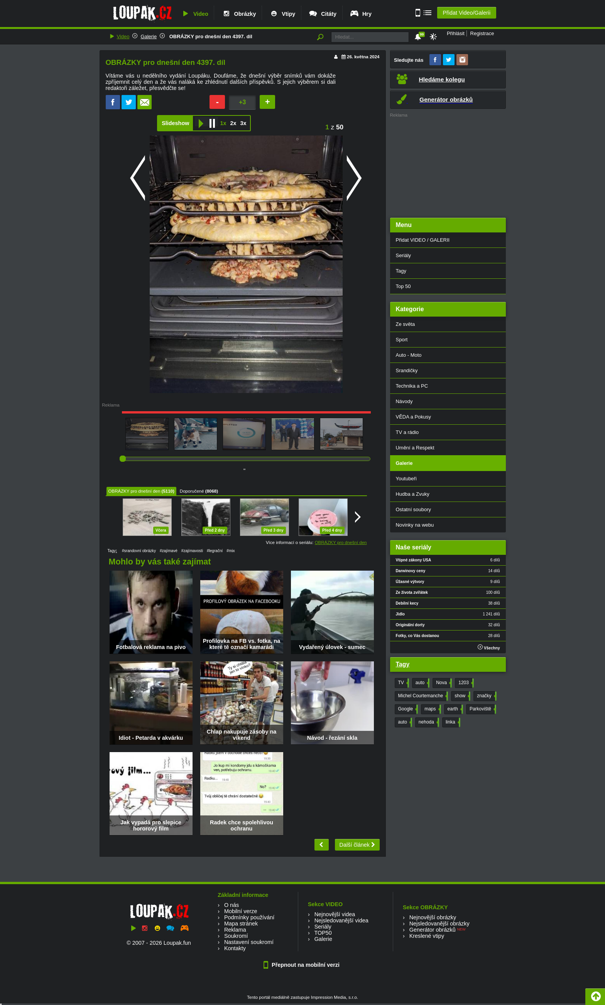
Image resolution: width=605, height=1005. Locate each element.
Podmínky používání (249, 917)
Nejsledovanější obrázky (439, 923)
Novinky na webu (415, 525)
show (462, 696)
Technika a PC (412, 386)
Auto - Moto (409, 355)
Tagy (401, 271)
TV (402, 683)
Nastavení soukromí (249, 942)
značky (486, 696)
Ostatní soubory (413, 509)
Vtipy (282, 14)
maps (431, 709)
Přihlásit (456, 33)
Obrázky (238, 14)
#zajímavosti (192, 551)
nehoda (428, 722)
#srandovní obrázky (139, 551)
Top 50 (403, 286)
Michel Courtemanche (422, 696)
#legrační (215, 551)
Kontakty (235, 948)
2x (233, 123)
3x (243, 123)
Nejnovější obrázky (432, 917)
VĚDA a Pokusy (413, 417)
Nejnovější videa (334, 914)
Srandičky (407, 370)
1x (223, 123)
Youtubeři (406, 478)
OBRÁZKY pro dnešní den (134, 491)
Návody (404, 401)
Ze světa (405, 324)
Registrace (482, 33)
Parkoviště (482, 709)
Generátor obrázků (432, 930)
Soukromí (236, 936)
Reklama (235, 930)
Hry (361, 14)
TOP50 (322, 933)
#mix (230, 551)
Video (194, 14)
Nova (443, 683)
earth (454, 709)
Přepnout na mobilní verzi (302, 965)
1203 (465, 683)
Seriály (403, 255)
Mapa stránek (241, 923)
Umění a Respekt (415, 448)
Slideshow (175, 123)
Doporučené (192, 491)
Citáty (322, 14)
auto (422, 683)
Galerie (148, 36)
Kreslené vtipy (426, 936)
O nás (231, 905)
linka (452, 722)
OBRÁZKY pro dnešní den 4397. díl (210, 36)
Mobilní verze (240, 911)
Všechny (489, 647)
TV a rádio (407, 432)
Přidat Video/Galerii (466, 13)
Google (407, 709)
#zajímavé (168, 551)
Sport (402, 339)
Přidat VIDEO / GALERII (423, 240)
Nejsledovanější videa (341, 920)
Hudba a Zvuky (412, 494)
